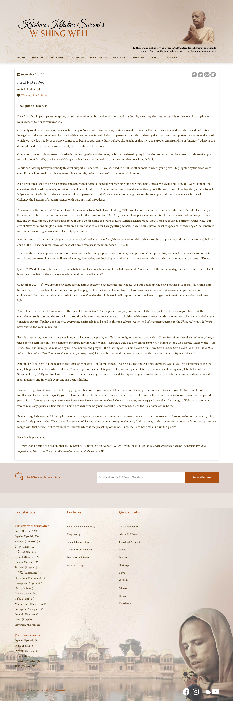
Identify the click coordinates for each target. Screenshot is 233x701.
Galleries (124, 580)
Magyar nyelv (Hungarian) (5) (31, 604)
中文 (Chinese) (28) (26, 552)
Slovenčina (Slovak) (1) (27, 625)
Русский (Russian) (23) (27, 567)
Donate (171, 58)
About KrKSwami (129, 534)
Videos (77, 58)
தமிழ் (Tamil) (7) (24, 599)
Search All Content (129, 542)
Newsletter (125, 603)
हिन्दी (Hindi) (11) (24, 588)
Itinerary (124, 596)
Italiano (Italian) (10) (26, 593)
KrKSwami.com (36, 690)
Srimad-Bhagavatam (78, 542)
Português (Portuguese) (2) (29, 609)
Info (154, 58)
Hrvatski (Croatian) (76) (28, 541)
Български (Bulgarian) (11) (29, 583)
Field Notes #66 (30, 82)
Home (21, 58)
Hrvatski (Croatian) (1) (27, 661)
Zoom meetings (75, 565)
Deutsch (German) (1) (27, 656)
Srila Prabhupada (128, 526)
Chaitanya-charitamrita (80, 549)
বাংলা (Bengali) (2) (25, 619)
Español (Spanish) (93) (27, 640)
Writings (98, 58)
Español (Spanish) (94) (27, 536)
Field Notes (40, 95)
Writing (26, 95)
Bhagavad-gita (75, 534)
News (122, 573)
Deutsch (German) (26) (27, 557)
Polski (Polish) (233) (26, 531)
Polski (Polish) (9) (25, 646)
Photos (138, 58)
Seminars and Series (78, 557)
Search (37, 58)
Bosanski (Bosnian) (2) (27, 614)
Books (122, 549)
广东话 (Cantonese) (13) (28, 573)
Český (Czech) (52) (25, 547)
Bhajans (120, 58)
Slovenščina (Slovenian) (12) (30, 578)
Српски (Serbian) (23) (27, 562)
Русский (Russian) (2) (27, 651)
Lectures (57, 58)
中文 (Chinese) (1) (25, 666)
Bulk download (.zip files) (81, 526)
